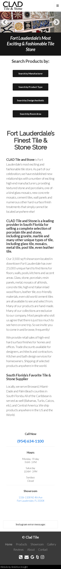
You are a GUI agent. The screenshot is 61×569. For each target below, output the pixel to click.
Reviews (18, 549)
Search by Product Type (30, 87)
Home (8, 544)
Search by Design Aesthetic (30, 100)
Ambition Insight (19, 566)
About (31, 549)
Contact (43, 549)
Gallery (51, 544)
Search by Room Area (30, 113)
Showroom (36, 544)
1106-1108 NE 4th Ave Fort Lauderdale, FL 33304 (30, 499)
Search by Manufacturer (30, 73)
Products (21, 544)
